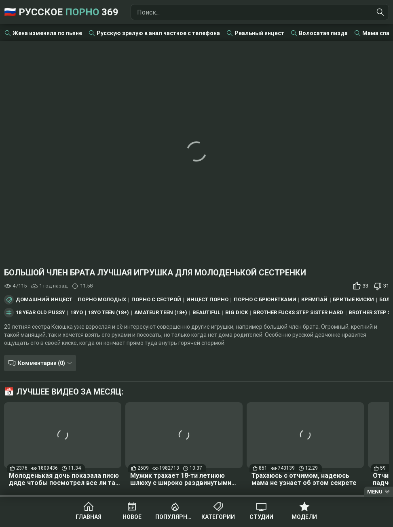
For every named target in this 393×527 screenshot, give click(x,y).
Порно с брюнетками (265, 299)
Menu (374, 492)
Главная (88, 517)
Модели (304, 517)
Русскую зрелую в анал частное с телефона (158, 33)
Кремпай (314, 299)
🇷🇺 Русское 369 (61, 12)
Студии (261, 517)
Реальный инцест (259, 33)
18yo (76, 312)
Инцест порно (207, 299)
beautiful (206, 312)
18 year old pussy (40, 312)
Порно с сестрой (156, 299)
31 (386, 286)
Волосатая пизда (323, 33)
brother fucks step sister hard (298, 312)
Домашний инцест (44, 299)
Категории (218, 517)
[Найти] (380, 12)
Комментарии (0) (41, 363)
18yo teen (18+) (108, 312)
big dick (236, 312)
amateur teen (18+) (160, 312)
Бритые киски (353, 299)
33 (365, 286)
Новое (132, 517)
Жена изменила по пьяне (47, 33)
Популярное (174, 517)
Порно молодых (102, 299)
